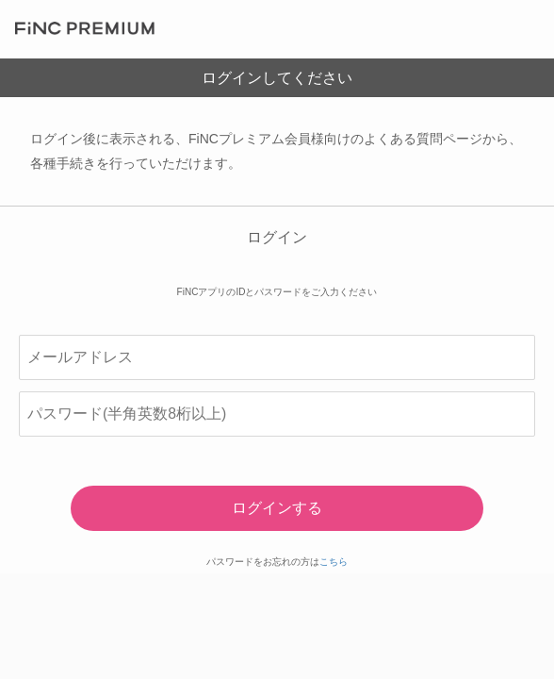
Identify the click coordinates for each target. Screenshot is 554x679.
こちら (333, 561)
